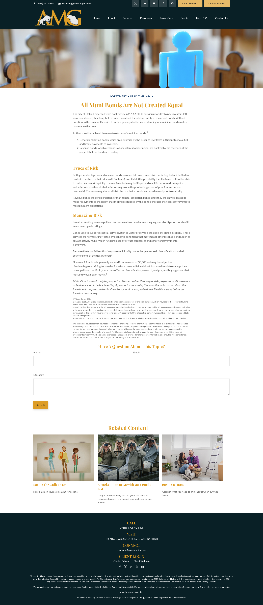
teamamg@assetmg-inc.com (75, 3)
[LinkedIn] (144, 3)
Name (36, 352)
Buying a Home (173, 485)
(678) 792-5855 (43, 3)
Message (38, 374)
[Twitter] (135, 3)
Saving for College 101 (50, 485)
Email (136, 352)
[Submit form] (40, 405)
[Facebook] (163, 3)
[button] (96, 17)
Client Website (190, 3)
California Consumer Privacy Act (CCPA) (120, 587)
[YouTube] (154, 3)
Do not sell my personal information (215, 587)
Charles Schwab (216, 3)
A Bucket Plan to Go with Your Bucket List (125, 486)
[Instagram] (142, 566)
